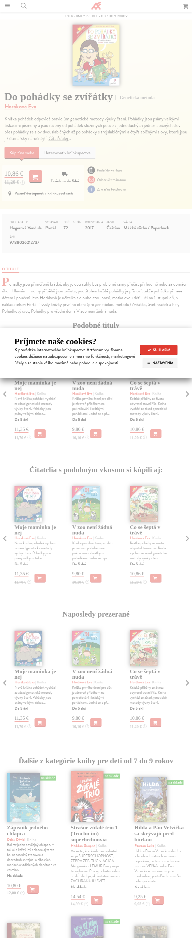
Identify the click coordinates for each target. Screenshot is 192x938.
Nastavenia (160, 362)
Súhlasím (159, 349)
